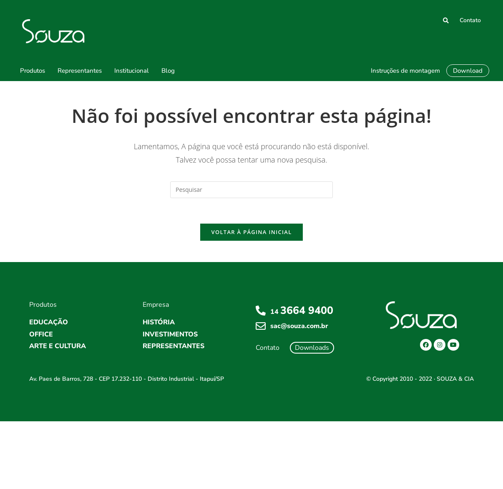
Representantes (80, 70)
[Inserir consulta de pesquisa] (251, 189)
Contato (470, 20)
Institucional (131, 70)
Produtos (32, 70)
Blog (168, 70)
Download (468, 70)
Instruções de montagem (405, 70)
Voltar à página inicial (251, 232)
